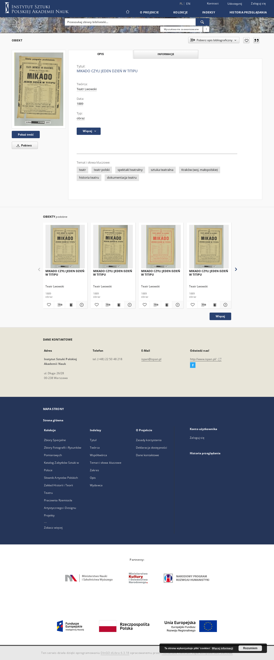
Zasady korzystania (149, 440)
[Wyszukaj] (202, 22)
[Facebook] (192, 365)
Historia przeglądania (248, 12)
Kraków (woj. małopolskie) (199, 170)
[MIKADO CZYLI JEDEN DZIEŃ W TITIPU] (38, 89)
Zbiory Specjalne (55, 440)
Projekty (49, 515)
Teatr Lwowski (87, 89)
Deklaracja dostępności (151, 448)
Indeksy (208, 12)
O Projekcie (149, 12)
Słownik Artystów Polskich (61, 478)
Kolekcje (180, 12)
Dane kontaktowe (147, 455)
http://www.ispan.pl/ (206, 359)
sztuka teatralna (162, 170)
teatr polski (102, 170)
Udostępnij (234, 4)
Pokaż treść (26, 135)
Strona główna (53, 420)
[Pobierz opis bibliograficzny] (59, 305)
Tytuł (93, 440)
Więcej (220, 316)
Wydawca (96, 485)
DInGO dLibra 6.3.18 (115, 653)
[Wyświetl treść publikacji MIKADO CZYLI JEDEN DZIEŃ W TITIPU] (70, 305)
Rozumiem (250, 648)
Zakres (94, 470)
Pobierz (23, 145)
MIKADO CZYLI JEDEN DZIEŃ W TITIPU (64, 272)
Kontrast (212, 3)
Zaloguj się (258, 3)
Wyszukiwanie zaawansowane (181, 29)
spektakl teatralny (130, 170)
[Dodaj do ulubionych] (246, 40)
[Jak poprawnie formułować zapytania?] (206, 29)
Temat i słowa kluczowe (105, 463)
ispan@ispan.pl (151, 359)
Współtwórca (98, 455)
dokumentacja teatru (122, 178)
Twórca (95, 448)
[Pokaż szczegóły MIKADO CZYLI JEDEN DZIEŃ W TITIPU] (81, 305)
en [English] (188, 3)
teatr (82, 170)
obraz (81, 118)
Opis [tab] (100, 54)
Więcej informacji (222, 648)
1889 (80, 104)
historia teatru (89, 178)
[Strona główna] (127, 12)
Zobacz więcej (53, 528)
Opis (93, 478)
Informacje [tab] (166, 54)
